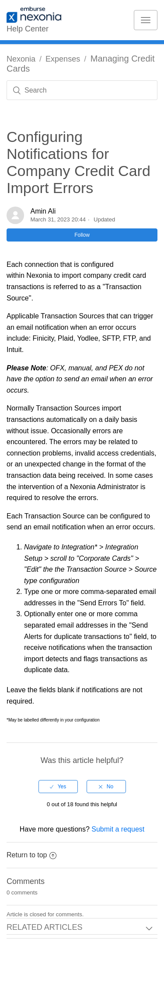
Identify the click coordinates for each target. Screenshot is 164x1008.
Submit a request (117, 829)
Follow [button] (82, 235)
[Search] (82, 90)
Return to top (31, 855)
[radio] (58, 786)
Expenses (62, 59)
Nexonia (21, 59)
